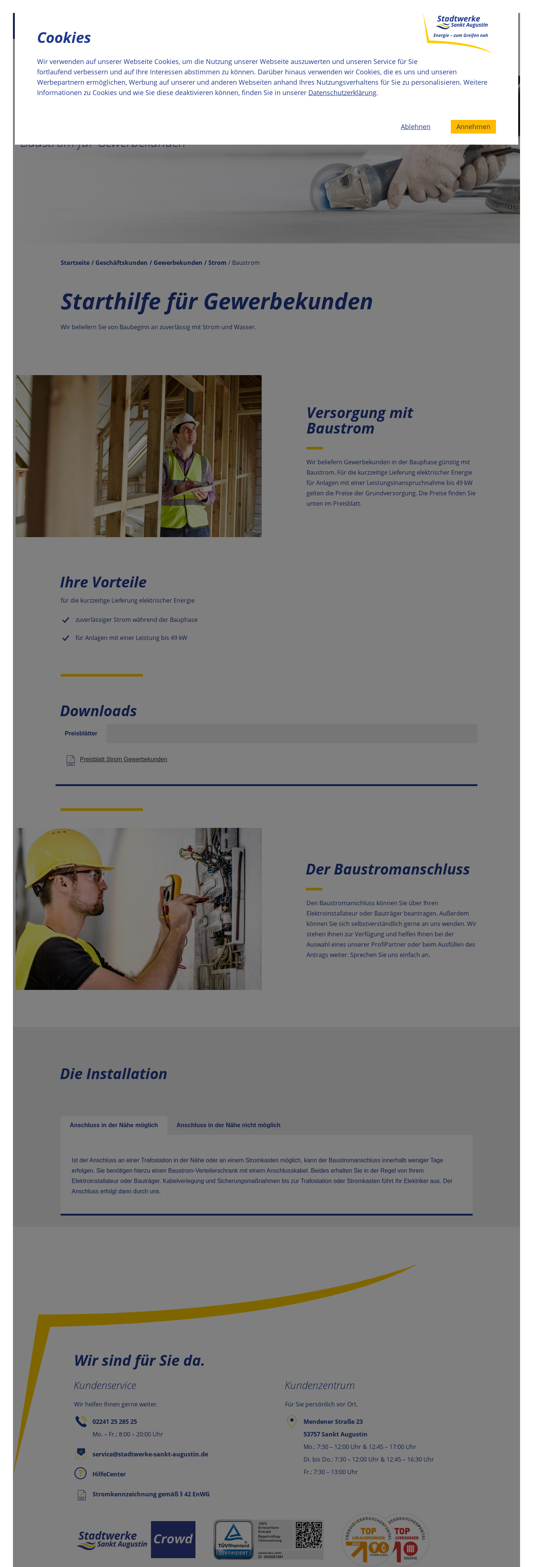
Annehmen (473, 126)
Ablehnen (415, 126)
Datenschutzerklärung (342, 92)
